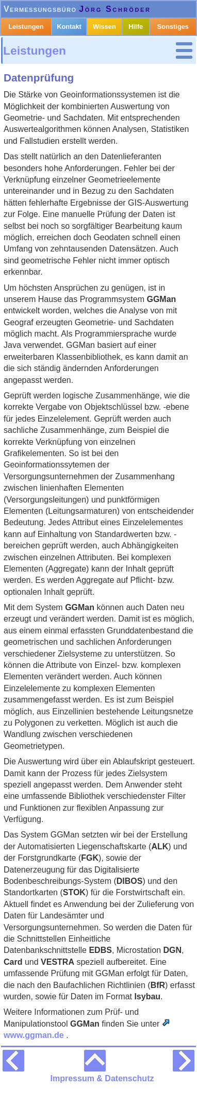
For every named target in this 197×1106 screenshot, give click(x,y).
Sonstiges (173, 26)
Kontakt (69, 26)
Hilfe (135, 26)
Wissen (104, 26)
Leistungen (34, 50)
